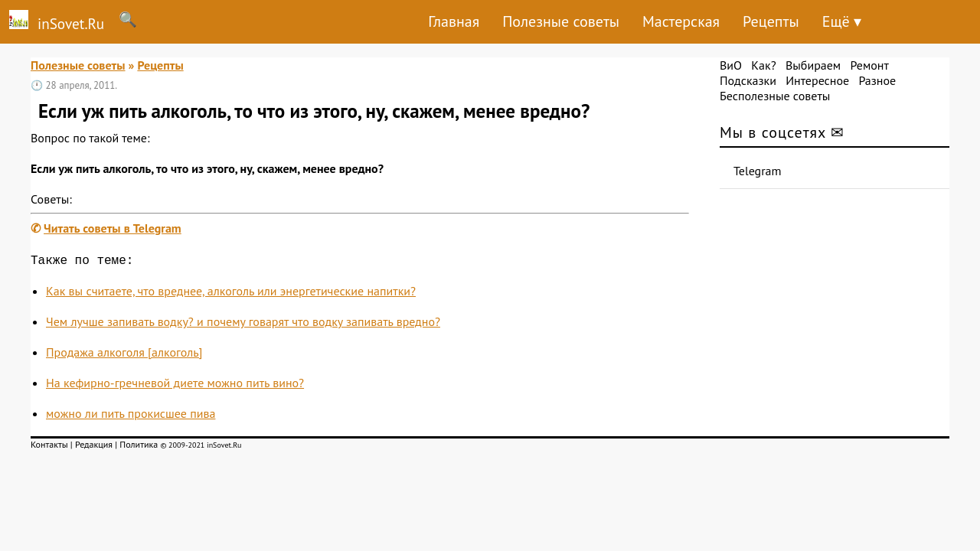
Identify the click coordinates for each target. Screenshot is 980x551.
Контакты (49, 447)
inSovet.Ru (52, 21)
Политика (138, 447)
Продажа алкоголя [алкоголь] (124, 355)
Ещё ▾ (841, 21)
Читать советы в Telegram (112, 228)
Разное (877, 80)
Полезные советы (560, 21)
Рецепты (771, 21)
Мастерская (681, 21)
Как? (763, 65)
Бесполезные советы (775, 95)
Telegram (757, 170)
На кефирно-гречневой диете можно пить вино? (175, 385)
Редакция (94, 447)
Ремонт (869, 65)
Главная (453, 21)
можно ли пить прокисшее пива (130, 416)
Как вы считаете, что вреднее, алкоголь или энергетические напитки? (231, 294)
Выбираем (813, 65)
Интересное (817, 80)
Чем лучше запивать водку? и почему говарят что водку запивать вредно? (243, 324)
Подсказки (748, 80)
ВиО (731, 65)
